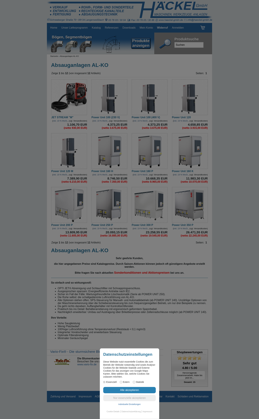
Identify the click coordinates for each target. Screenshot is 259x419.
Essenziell (110, 382)
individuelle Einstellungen (129, 404)
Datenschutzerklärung (131, 411)
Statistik (138, 382)
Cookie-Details (113, 411)
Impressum (147, 411)
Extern (125, 382)
